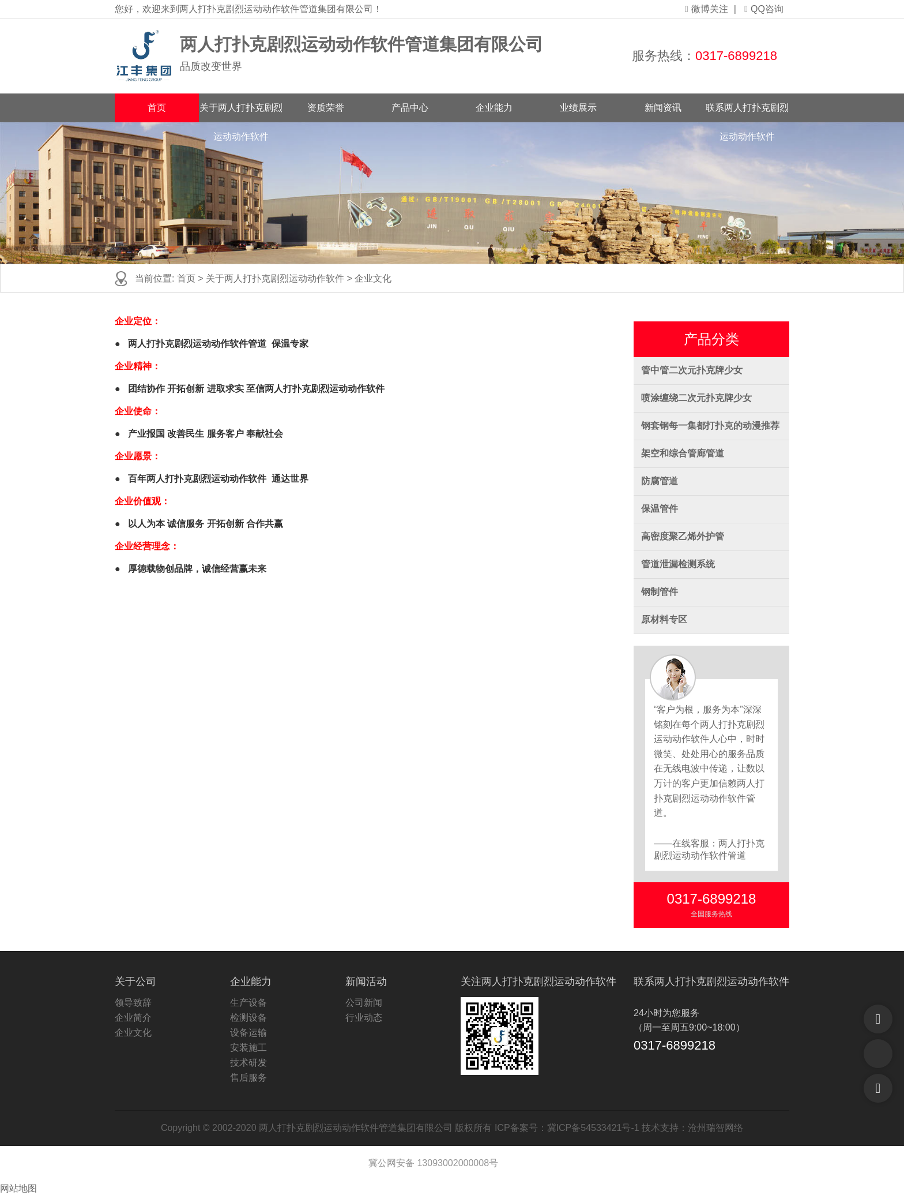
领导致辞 (133, 1002)
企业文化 (373, 278)
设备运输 (248, 1032)
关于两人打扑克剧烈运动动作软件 (240, 112)
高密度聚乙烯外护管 (682, 536)
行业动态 (363, 1017)
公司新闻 (363, 1002)
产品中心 (409, 108)
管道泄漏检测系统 (678, 564)
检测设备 (248, 1017)
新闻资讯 (663, 108)
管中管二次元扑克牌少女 (692, 370)
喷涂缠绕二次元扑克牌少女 (696, 398)
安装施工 (248, 1047)
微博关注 (706, 9)
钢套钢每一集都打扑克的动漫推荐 (710, 425)
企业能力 (494, 108)
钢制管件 (659, 592)
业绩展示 (578, 108)
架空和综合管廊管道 (682, 453)
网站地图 (18, 1188)
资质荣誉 (325, 108)
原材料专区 (664, 619)
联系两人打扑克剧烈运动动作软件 (747, 112)
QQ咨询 (764, 9)
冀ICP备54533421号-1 (593, 1128)
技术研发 (248, 1062)
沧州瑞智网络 (715, 1128)
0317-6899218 (736, 55)
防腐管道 (659, 481)
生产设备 (248, 1002)
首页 (157, 108)
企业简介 (133, 1017)
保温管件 (659, 509)
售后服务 (248, 1077)
